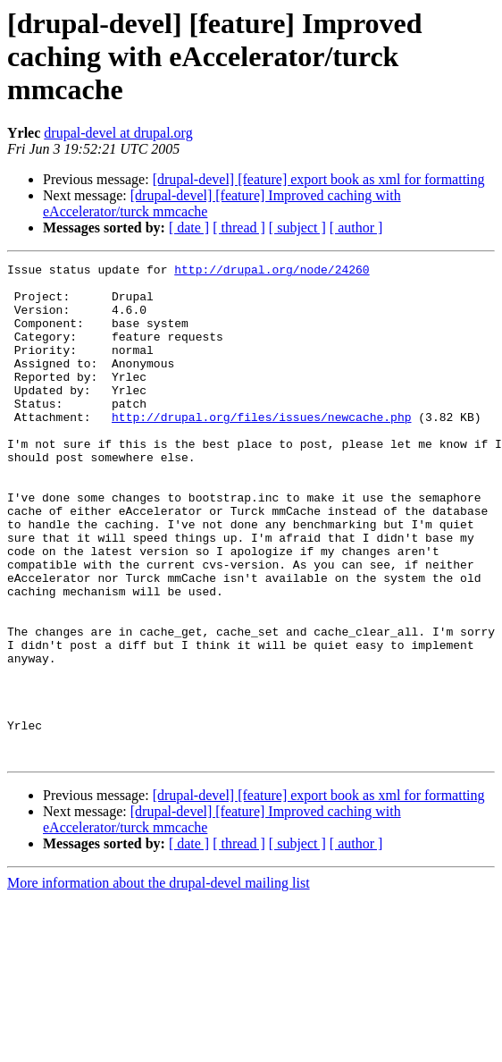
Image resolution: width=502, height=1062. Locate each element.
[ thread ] (239, 227)
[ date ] (189, 227)
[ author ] (356, 227)
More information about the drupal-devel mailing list (158, 982)
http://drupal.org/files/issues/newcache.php (261, 449)
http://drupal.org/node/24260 (271, 272)
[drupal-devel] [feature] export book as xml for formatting (319, 179)
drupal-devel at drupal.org (118, 132)
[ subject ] (297, 227)
